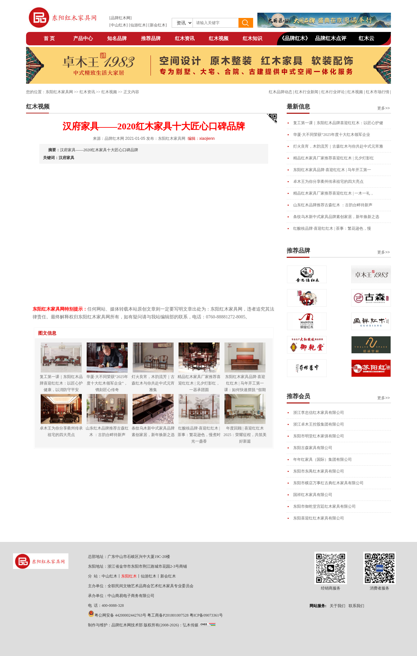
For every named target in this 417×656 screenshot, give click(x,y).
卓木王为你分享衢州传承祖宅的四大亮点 (328, 181)
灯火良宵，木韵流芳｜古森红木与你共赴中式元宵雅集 (153, 383)
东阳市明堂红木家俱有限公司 (318, 436)
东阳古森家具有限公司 (312, 447)
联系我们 (356, 606)
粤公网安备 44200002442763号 (120, 615)
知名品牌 (117, 38)
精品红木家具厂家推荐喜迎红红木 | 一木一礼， (333, 193)
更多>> (383, 108)
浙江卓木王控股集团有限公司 (318, 424)
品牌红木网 (120, 18)
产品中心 (83, 38)
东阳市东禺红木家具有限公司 (318, 471)
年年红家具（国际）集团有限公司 (322, 459)
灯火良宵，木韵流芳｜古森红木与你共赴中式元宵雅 (338, 146)
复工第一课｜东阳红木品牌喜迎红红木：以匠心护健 (338, 123)
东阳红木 (129, 576)
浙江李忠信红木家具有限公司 (318, 412)
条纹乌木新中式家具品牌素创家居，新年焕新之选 (336, 216)
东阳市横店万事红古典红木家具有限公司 (328, 483)
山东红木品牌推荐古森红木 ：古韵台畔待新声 (332, 205)
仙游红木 (138, 25)
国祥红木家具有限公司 (312, 494)
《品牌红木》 (294, 38)
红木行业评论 (333, 92)
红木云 (366, 38)
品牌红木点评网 (330, 40)
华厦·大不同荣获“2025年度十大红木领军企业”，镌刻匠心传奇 (107, 383)
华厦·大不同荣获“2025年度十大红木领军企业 (331, 134)
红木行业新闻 (306, 92)
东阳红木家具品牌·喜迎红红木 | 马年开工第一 (332, 170)
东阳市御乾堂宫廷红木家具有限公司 (324, 506)
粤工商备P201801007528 (168, 615)
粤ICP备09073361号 (206, 615)
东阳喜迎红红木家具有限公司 (318, 518)
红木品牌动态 (280, 92)
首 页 (49, 38)
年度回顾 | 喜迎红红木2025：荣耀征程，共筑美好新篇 (244, 435)
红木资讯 (184, 38)
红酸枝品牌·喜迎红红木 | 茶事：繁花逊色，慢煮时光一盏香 (199, 435)
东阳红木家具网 (59, 92)
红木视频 (218, 38)
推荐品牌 (151, 38)
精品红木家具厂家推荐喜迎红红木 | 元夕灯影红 (333, 158)
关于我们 (337, 606)
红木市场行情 (377, 92)
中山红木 (118, 25)
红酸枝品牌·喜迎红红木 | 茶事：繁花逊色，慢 (332, 228)
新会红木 (157, 25)
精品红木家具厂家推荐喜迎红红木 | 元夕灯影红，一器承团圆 (199, 383)
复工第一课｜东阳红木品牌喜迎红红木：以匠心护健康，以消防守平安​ (61, 383)
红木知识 (252, 38)
